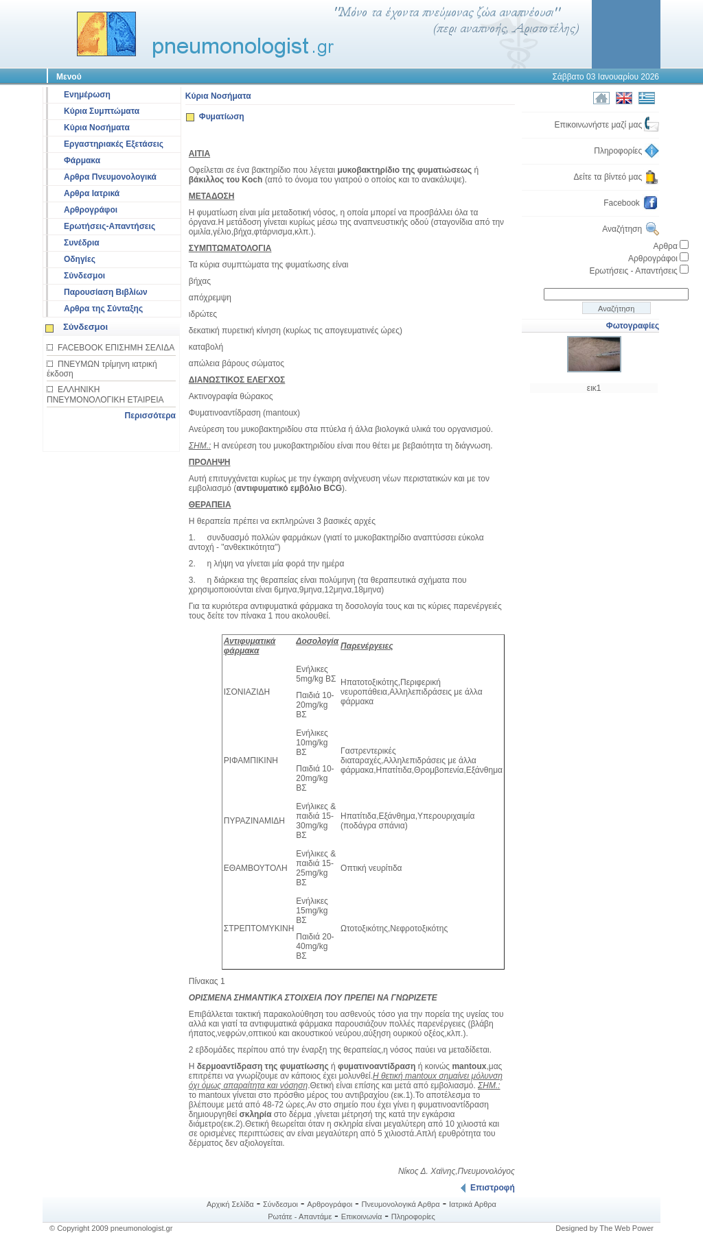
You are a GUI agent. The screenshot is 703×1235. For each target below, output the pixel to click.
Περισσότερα (150, 415)
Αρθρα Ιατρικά (91, 193)
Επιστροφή (487, 1187)
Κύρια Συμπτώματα (101, 111)
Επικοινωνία (361, 1216)
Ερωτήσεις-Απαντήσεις (109, 226)
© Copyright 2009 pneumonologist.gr (110, 1228)
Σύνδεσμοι (84, 275)
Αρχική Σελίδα (230, 1204)
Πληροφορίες (626, 151)
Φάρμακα (82, 160)
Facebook (631, 203)
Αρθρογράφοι (90, 210)
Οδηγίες (79, 259)
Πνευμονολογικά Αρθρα (401, 1204)
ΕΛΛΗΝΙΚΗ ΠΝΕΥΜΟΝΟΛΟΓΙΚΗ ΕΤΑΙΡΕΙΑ (105, 395)
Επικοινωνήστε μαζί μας (606, 125)
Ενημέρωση (87, 94)
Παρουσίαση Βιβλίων (106, 292)
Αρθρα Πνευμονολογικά (110, 177)
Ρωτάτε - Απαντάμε (300, 1216)
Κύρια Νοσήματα (97, 127)
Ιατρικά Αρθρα (472, 1204)
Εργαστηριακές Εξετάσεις (113, 144)
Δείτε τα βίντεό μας (617, 177)
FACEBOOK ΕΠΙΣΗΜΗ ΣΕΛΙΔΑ (116, 347)
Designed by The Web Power (604, 1228)
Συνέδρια (82, 243)
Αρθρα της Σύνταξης (103, 308)
